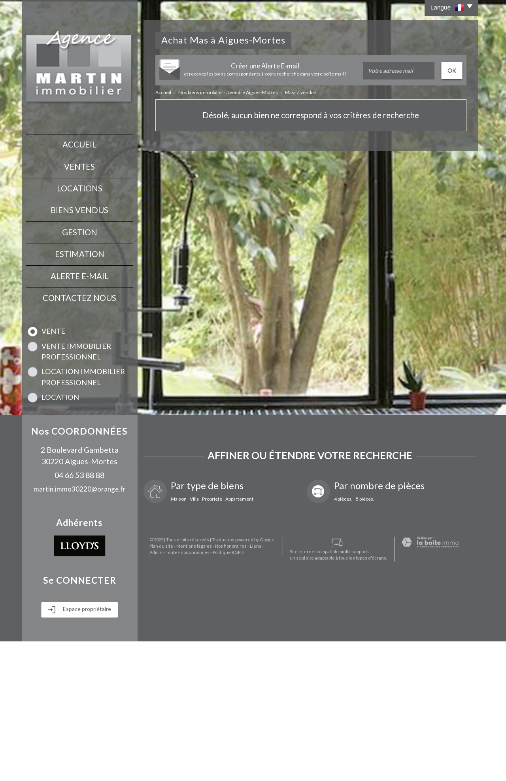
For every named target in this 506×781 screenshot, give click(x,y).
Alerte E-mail (80, 268)
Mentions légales (188, 759)
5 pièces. (365, 638)
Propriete (212, 638)
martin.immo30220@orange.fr (80, 628)
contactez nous (79, 289)
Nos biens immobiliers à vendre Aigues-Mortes (228, 92)
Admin (265, 759)
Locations (79, 185)
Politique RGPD (206, 765)
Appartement (239, 638)
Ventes (79, 164)
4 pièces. (343, 638)
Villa (194, 638)
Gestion (79, 227)
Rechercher (80, 508)
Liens (249, 759)
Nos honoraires (225, 759)
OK (451, 70)
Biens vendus (79, 206)
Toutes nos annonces (165, 765)
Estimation (79, 247)
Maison (179, 638)
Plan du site (155, 759)
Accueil (79, 144)
